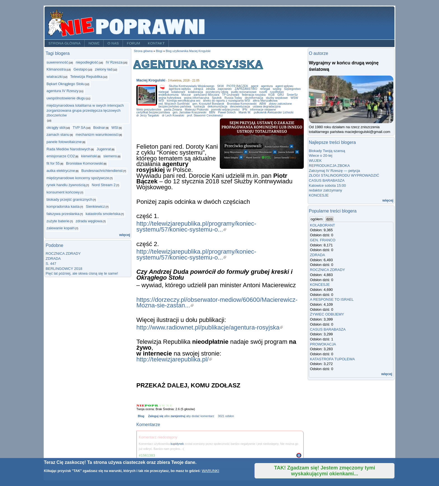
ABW (262, 103)
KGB (271, 94)
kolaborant (178, 92)
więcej (124, 235)
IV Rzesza (114, 62)
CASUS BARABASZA (327, 180)
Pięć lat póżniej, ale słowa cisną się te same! (82, 273)
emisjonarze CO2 (60, 156)
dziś (329, 219)
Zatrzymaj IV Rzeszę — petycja (334, 171)
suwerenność (57, 62)
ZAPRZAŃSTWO (246, 88)
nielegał (163, 92)
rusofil (263, 92)
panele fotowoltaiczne (64, 142)
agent (254, 86)
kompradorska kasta (63, 206)
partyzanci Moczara (206, 94)
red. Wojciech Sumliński (174, 103)
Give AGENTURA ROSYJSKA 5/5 (169, 405)
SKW (220, 86)
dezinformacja (254, 97)
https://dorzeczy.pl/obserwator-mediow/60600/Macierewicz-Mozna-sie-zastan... (217, 302)
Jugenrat (104, 149)
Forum (133, 43)
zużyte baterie (57, 221)
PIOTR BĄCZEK (237, 86)
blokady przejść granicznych (69, 199)
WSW (294, 97)
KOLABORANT (322, 225)
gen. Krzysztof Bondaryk (208, 103)
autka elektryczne (60, 171)
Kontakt (156, 43)
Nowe (94, 43)
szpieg (277, 88)
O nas (113, 43)
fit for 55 (53, 163)
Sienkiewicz (95, 206)
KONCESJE (319, 195)
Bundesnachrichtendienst (101, 171)
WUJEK (315, 160)
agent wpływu (284, 86)
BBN (212, 112)
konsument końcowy (63, 192)
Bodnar (99, 127)
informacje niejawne (263, 109)
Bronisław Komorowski (84, 163)
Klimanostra (56, 69)
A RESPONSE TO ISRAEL (332, 299)
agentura (266, 86)
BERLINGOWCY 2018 (64, 269)
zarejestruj (178, 416)
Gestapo (80, 69)
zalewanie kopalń (60, 228)
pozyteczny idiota (217, 92)
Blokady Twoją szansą (327, 151)
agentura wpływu (180, 88)
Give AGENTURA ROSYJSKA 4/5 (162, 405)
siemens (110, 156)
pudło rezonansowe (243, 92)
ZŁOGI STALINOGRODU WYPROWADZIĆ (344, 175)
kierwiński (89, 156)
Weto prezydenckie (148, 109)
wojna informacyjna (196, 97)
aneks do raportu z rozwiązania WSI (226, 100)
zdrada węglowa (89, 221)
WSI (114, 127)
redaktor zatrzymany (325, 190)
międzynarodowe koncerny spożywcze (77, 178)
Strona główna (64, 43)
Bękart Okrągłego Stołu (65, 84)
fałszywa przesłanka (62, 214)
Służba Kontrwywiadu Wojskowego (191, 86)
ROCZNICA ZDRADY (63, 253)
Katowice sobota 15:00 (327, 185)
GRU (280, 94)
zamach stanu (57, 134)
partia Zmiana (173, 109)
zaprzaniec (225, 88)
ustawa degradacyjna (267, 106)
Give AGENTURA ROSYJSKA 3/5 (154, 405)
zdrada (210, 88)
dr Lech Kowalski (173, 115)
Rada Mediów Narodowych (68, 149)
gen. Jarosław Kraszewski (189, 112)
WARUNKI (210, 471)
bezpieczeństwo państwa (174, 106)
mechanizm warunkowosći (97, 134)
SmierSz (292, 94)
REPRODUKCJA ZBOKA (329, 165)
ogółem (316, 219)
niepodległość (87, 62)
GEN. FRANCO (322, 240)
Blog (141, 416)
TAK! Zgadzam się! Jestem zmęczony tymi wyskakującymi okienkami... (324, 470)
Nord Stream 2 (104, 185)
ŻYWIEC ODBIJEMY (327, 314)
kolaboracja (195, 92)
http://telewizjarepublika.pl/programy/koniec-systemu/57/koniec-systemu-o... (196, 226)
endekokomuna (168, 94)
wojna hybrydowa (169, 97)
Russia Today (233, 97)
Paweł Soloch (227, 112)
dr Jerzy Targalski (147, 115)
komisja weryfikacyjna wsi (183, 100)
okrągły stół (55, 127)
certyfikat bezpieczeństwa (153, 112)
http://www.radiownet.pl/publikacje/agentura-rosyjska (209, 327)
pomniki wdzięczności (225, 109)
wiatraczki (54, 76)
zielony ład (103, 69)
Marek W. (245, 112)
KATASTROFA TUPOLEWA (332, 359)
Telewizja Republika (86, 76)
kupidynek (177, 443)
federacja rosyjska (254, 94)
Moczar (186, 94)
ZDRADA (53, 258)
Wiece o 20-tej (320, 155)
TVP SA (79, 127)
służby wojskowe (277, 97)
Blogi (159, 51)
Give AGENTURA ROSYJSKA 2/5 (148, 405)
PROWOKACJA (323, 344)
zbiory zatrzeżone (280, 103)
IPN (244, 109)
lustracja (199, 106)
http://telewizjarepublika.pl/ (174, 359)
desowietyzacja (240, 106)
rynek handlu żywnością (65, 185)
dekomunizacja (217, 106)
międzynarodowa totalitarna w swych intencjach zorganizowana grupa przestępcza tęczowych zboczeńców (85, 110)
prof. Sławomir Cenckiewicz (205, 115)
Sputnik (217, 97)
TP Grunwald (230, 94)
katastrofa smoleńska (103, 214)
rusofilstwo (277, 92)
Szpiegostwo (292, 88)
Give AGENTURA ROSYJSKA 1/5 (140, 405)
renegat (265, 88)
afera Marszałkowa (265, 100)
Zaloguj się (156, 416)
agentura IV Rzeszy (62, 91)
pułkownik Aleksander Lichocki (273, 112)
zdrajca (198, 88)
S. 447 (51, 263)
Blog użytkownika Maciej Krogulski (188, 51)
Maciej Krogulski (150, 80)
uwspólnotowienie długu (65, 98)
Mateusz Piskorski (196, 109)
